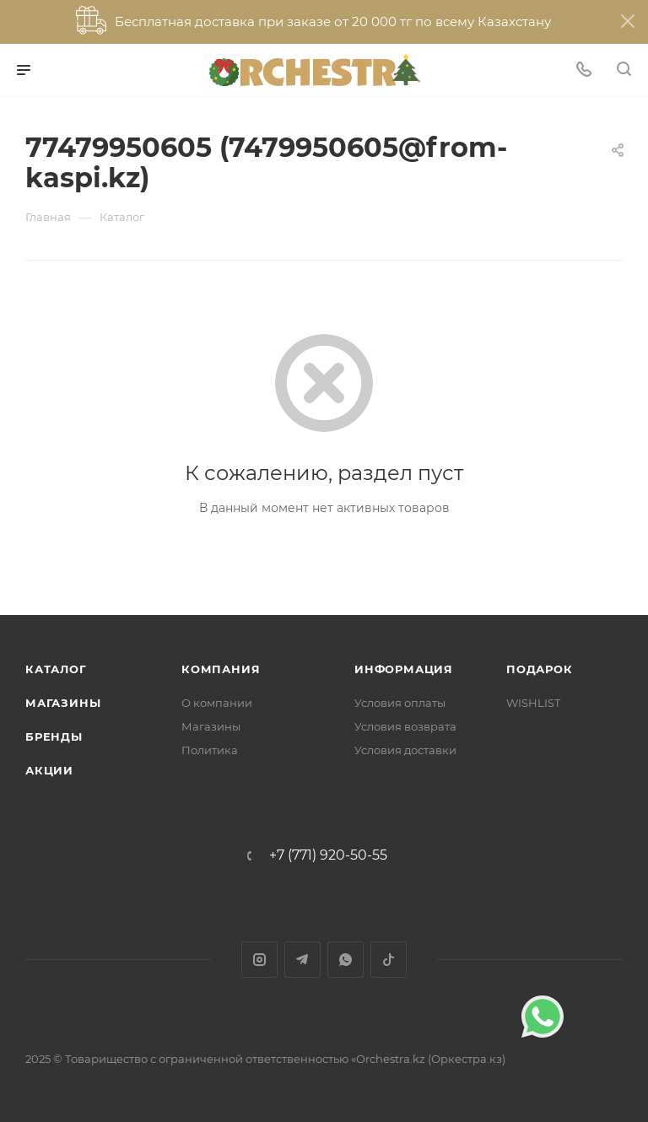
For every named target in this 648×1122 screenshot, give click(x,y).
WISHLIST (533, 702)
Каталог (56, 669)
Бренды (54, 736)
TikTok (388, 959)
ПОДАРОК (539, 669)
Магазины (62, 702)
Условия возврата (405, 726)
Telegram (302, 959)
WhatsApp (345, 959)
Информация (403, 669)
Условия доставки (405, 750)
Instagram (259, 959)
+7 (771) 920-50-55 (328, 855)
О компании (216, 702)
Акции (49, 770)
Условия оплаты (400, 702)
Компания (220, 669)
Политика (209, 750)
